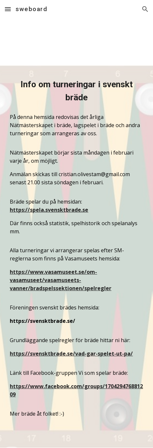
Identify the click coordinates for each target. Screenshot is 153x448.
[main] (76, 90)
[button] (8, 9)
